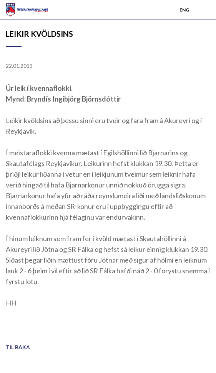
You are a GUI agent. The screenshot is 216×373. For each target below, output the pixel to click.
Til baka (18, 347)
